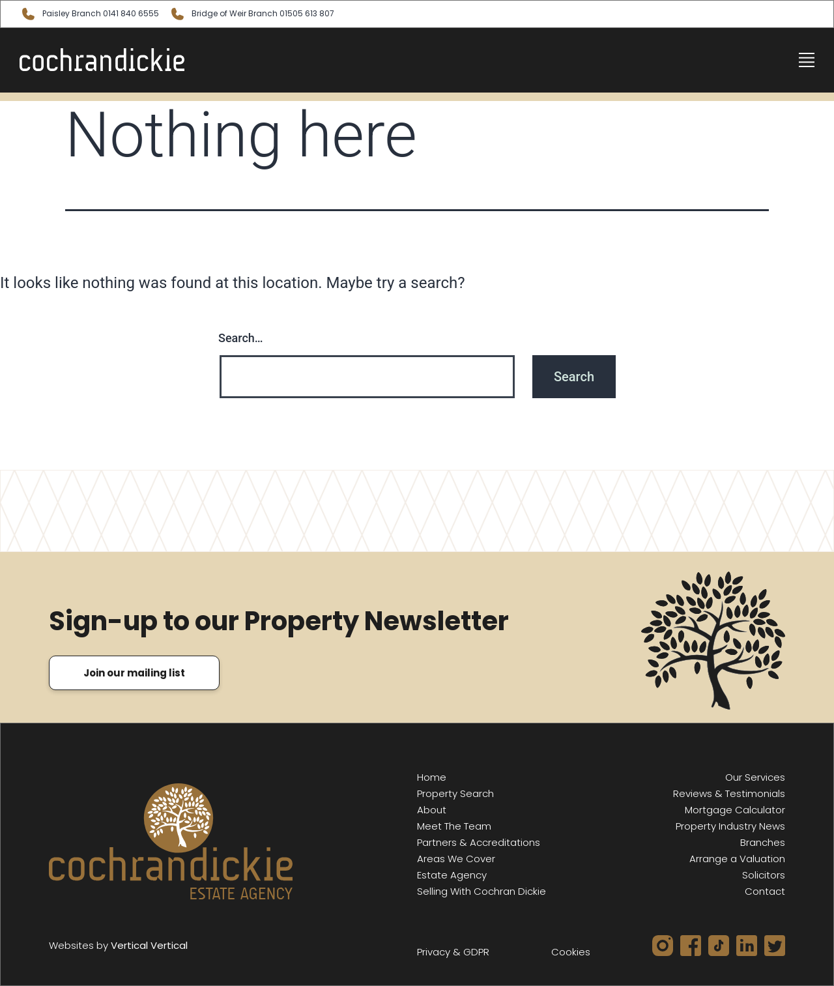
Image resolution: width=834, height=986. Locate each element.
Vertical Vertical (149, 945)
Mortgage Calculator (735, 810)
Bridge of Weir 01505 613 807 (251, 13)
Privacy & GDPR (453, 952)
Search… (240, 338)
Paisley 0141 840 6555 (89, 13)
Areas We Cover (456, 858)
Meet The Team (454, 826)
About (431, 810)
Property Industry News (730, 826)
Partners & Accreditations (478, 842)
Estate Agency (452, 875)
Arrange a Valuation (737, 858)
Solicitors (763, 875)
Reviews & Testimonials (729, 793)
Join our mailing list (134, 673)
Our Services (755, 777)
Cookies (570, 952)
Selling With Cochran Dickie (481, 891)
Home (431, 777)
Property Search (455, 793)
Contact (765, 891)
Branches (762, 842)
